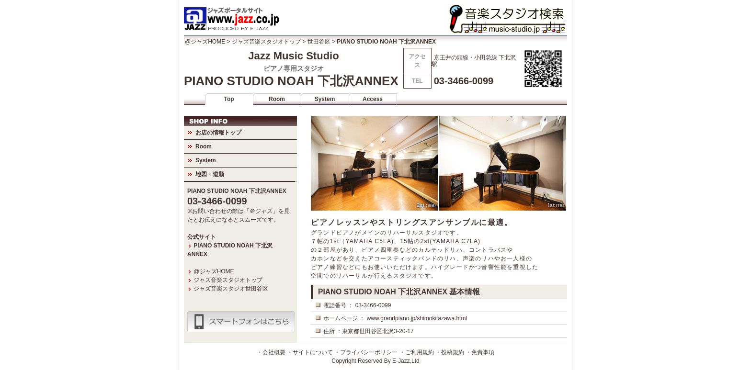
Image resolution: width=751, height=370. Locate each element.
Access (373, 99)
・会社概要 (271, 352)
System (325, 99)
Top (229, 99)
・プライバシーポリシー (366, 352)
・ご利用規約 (416, 352)
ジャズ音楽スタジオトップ (266, 41)
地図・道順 (209, 174)
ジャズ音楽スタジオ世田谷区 (230, 288)
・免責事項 (480, 352)
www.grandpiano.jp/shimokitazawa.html (417, 318)
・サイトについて (310, 352)
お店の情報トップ (218, 132)
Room (277, 99)
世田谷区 (318, 41)
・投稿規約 (449, 352)
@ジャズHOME (205, 41)
